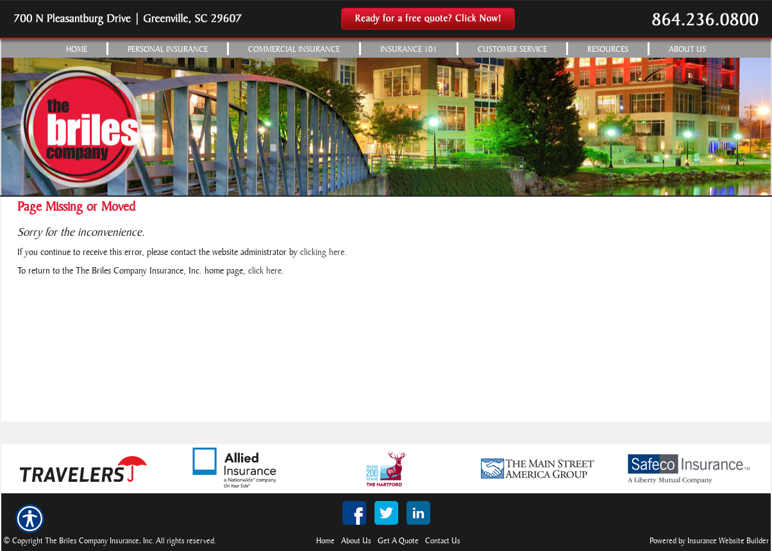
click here (264, 271)
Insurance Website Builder (728, 541)
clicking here (322, 253)
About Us (356, 541)
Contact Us (442, 541)
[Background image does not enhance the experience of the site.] (386, 48)
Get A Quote (398, 541)
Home (325, 541)
